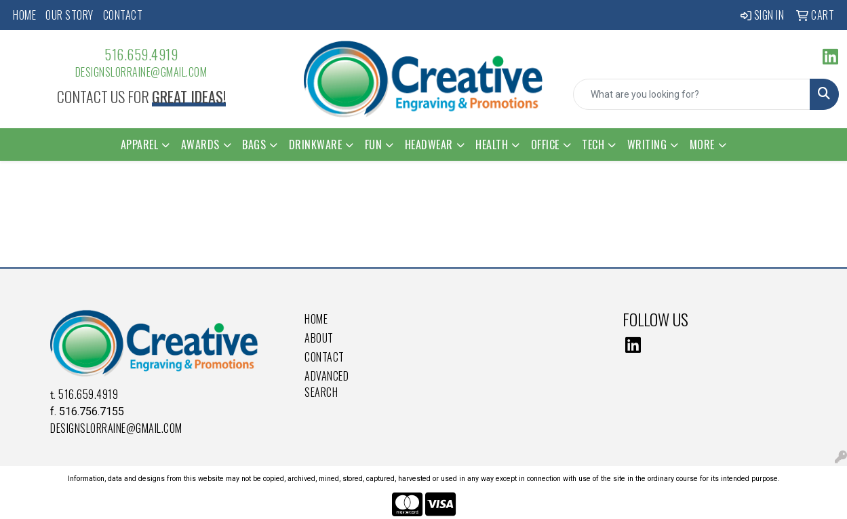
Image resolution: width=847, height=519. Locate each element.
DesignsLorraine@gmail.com (141, 72)
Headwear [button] (429, 144)
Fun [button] (373, 144)
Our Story (69, 15)
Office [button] (545, 144)
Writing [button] (647, 144)
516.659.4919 (141, 54)
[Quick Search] (691, 94)
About (319, 338)
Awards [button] (200, 144)
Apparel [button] (140, 144)
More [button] (702, 144)
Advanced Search (326, 384)
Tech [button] (593, 144)
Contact (123, 15)
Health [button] (491, 144)
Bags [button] (254, 144)
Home (24, 15)
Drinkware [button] (315, 144)
